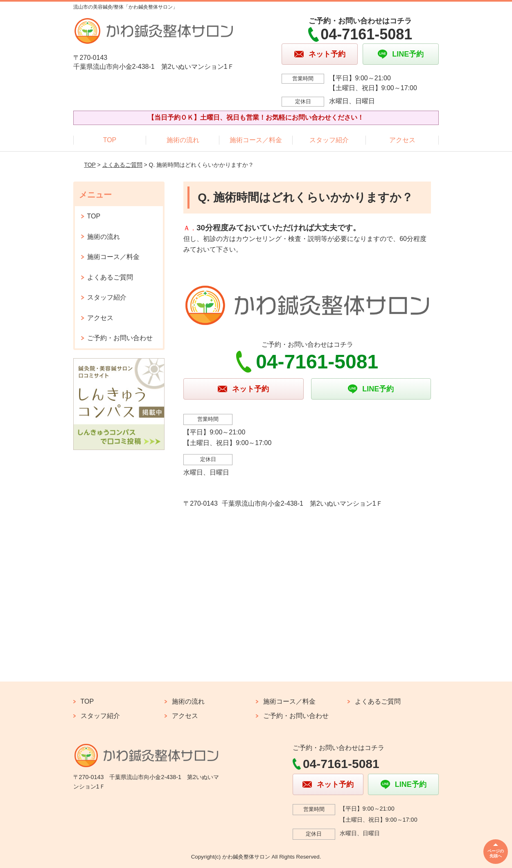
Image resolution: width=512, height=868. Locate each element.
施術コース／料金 (256, 139)
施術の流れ (183, 139)
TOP (110, 139)
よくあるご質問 (122, 164)
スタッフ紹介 (329, 139)
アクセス (402, 139)
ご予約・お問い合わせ (120, 337)
